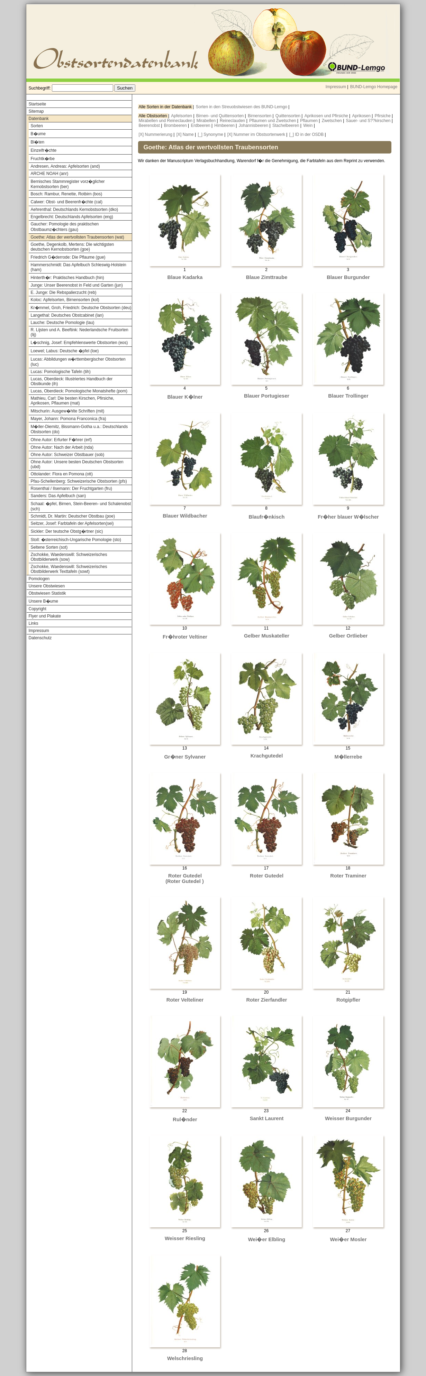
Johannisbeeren (254, 125)
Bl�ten (37, 142)
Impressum (336, 86)
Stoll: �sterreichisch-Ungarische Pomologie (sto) (76, 539)
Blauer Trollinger (348, 396)
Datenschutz (40, 637)
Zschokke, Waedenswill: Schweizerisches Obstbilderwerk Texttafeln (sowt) (69, 569)
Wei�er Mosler (348, 1239)
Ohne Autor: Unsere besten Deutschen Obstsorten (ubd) (77, 464)
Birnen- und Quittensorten (220, 115)
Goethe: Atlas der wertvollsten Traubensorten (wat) (77, 237)
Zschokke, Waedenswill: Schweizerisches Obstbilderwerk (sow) (69, 557)
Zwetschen (332, 120)
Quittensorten (288, 115)
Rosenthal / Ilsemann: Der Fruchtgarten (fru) (71, 488)
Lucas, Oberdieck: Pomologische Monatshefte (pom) (79, 391)
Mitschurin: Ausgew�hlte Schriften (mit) (68, 411)
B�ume (38, 133)
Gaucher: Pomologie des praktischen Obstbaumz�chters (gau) (65, 227)
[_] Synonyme (210, 134)
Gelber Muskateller (266, 636)
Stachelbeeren (286, 125)
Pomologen (39, 578)
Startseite (37, 104)
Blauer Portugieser (266, 396)
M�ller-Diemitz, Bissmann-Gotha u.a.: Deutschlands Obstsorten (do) (79, 429)
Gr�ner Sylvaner (185, 757)
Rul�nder (185, 1119)
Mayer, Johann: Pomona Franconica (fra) (68, 418)
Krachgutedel (267, 756)
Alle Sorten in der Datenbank (166, 106)
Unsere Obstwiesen (47, 586)
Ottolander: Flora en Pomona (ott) (62, 474)
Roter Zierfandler (266, 1000)
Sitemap (36, 111)
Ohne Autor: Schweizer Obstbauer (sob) (68, 454)
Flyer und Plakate (45, 616)
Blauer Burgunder (348, 277)
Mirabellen (207, 120)
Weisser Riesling (185, 1238)
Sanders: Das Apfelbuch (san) (58, 495)
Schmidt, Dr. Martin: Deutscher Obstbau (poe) (73, 516)
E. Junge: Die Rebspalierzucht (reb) (64, 292)
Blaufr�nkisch (267, 517)
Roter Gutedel (266, 875)
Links (33, 623)
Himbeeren (225, 125)
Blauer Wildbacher (185, 516)
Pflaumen (309, 120)
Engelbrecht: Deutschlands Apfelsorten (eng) (72, 216)
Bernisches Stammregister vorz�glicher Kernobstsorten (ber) (68, 184)
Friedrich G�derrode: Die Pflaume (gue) (68, 257)
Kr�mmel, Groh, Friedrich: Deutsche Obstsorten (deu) (81, 307)
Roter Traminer (348, 875)
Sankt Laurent (267, 1118)
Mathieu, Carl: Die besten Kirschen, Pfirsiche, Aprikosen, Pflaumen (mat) (72, 401)
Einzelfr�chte (44, 150)
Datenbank (39, 118)
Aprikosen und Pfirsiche (327, 115)
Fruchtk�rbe (43, 158)
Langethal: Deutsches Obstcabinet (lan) (67, 315)
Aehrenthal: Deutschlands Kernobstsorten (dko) (74, 209)
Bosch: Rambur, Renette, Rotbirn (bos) (66, 194)
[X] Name (185, 134)
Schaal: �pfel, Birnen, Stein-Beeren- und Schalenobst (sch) (81, 506)
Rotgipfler (348, 1000)
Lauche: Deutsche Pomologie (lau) (62, 322)
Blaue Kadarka (185, 277)
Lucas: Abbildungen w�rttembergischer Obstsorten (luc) (78, 362)
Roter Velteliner (185, 1000)
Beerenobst (150, 125)
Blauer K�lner (184, 397)
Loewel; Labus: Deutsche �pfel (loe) (65, 350)
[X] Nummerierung (155, 134)
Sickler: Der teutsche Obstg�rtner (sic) (67, 531)
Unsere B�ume (43, 601)
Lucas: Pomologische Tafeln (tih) (61, 371)
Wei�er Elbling (266, 1239)
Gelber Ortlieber (348, 636)
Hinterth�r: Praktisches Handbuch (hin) (67, 277)
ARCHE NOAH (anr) (50, 173)
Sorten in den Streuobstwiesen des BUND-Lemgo (242, 106)
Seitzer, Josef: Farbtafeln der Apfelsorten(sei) (72, 523)
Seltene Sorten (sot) (49, 547)
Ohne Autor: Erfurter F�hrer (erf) (61, 439)
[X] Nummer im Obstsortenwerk (256, 134)
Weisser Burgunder (348, 1118)
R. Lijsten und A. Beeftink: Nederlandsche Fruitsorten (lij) (79, 332)
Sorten (37, 125)
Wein (308, 125)
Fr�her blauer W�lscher (348, 517)
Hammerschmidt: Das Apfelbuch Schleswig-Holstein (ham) (78, 267)
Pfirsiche (383, 115)
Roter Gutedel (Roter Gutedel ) (184, 878)
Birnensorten (260, 115)
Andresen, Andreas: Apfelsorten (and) (65, 166)
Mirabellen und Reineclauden (166, 120)
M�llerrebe (348, 757)
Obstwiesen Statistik (47, 593)
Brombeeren (176, 125)
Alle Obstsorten (153, 115)
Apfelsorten (182, 115)
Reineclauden (233, 120)
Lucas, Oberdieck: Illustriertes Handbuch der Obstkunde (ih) (72, 381)
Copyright (37, 608)
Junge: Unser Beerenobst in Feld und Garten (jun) (77, 285)
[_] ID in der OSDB (306, 134)
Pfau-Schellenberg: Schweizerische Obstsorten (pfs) (79, 481)
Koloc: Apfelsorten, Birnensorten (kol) (65, 299)
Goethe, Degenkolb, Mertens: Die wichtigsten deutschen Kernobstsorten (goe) (72, 247)
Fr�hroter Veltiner (185, 637)
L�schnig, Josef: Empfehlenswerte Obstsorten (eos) (79, 342)
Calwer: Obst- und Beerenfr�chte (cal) (66, 201)
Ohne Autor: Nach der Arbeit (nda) (62, 447)
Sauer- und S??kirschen (369, 120)
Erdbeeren (201, 125)
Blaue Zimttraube (267, 277)
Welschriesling (185, 1358)
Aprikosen (362, 115)
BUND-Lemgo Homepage (374, 86)
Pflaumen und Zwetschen (273, 120)
